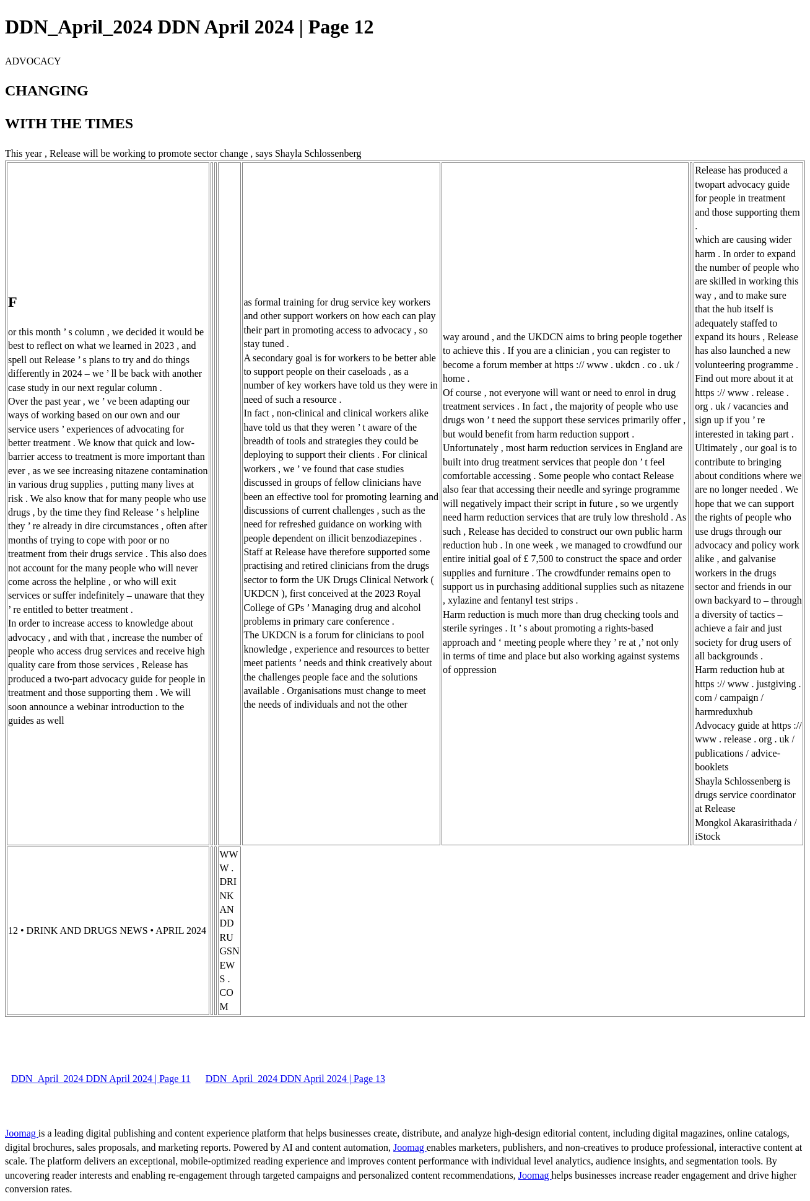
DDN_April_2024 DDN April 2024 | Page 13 (295, 1078)
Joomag (21, 1133)
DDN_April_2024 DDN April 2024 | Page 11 (101, 1078)
